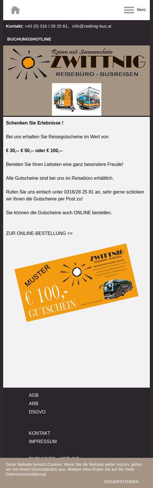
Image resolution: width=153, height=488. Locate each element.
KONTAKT (39, 433)
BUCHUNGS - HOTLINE (54, 458)
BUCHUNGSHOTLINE (29, 39)
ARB (33, 403)
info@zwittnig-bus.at (91, 26)
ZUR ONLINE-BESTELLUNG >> (39, 233)
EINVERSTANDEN (122, 483)
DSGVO (37, 411)
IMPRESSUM (43, 441)
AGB (34, 395)
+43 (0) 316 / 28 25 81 (46, 26)
